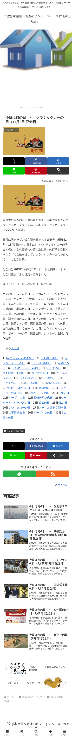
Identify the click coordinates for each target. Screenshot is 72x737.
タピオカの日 (40, 373)
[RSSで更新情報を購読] (52, 474)
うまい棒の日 (27, 377)
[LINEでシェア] (14, 171)
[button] (58, 171)
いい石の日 (32, 382)
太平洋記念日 (17, 412)
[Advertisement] (36, 70)
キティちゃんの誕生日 (20, 358)
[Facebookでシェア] (36, 161)
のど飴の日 (54, 382)
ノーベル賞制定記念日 (52, 407)
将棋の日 (44, 387)
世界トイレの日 (40, 392)
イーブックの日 (43, 412)
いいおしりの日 (41, 363)
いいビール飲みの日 (17, 387)
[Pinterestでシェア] (36, 171)
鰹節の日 (44, 402)
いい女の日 (54, 368)
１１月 (15, 348)
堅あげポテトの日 (14, 373)
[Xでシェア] (14, 161)
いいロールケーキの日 (26, 368)
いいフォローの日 (19, 407)
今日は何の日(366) (14, 431)
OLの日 (62, 402)
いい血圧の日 (49, 358)
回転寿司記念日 (43, 397)
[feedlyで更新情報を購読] (19, 474)
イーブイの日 (17, 397)
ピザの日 (63, 392)
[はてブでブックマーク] (58, 161)
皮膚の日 (49, 377)
